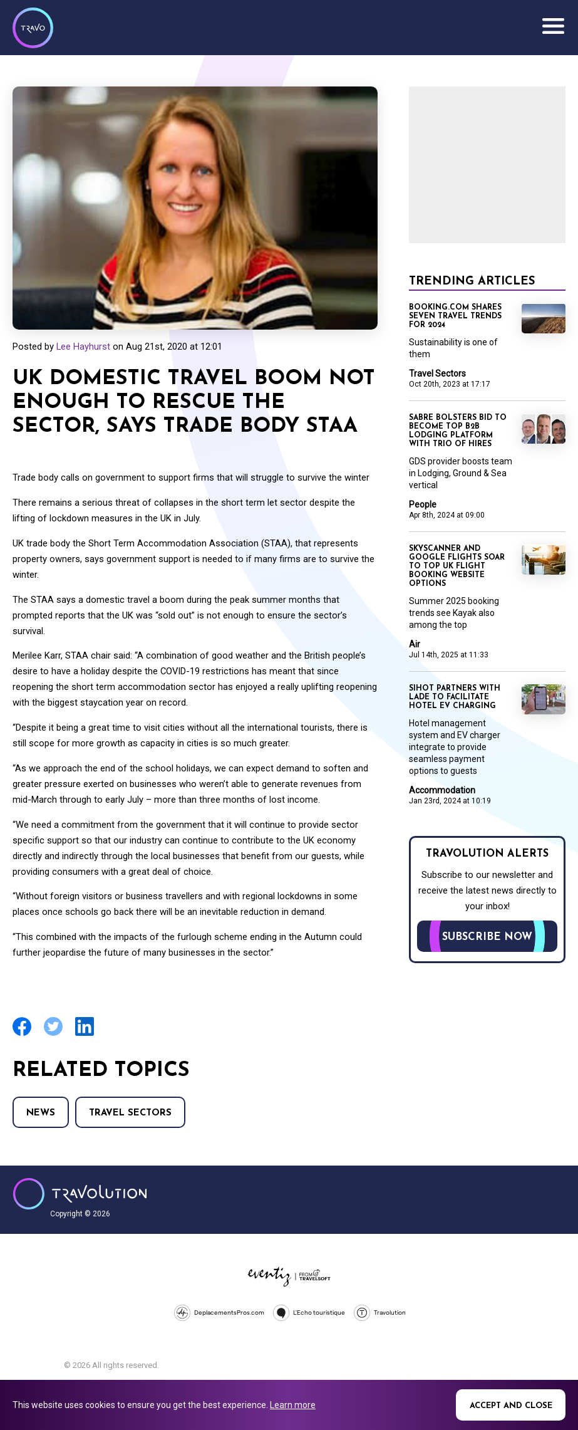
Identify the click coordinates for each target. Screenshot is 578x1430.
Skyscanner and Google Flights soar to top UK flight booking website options (457, 566)
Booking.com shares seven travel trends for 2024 (455, 316)
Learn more (293, 1405)
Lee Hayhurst (83, 346)
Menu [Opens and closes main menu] (553, 26)
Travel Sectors (130, 1113)
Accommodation (442, 790)
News (40, 1113)
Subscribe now (487, 937)
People (422, 504)
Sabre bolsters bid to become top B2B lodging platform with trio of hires (458, 431)
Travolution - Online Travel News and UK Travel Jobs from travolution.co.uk (80, 1193)
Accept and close (511, 1406)
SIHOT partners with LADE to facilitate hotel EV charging (454, 697)
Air (414, 644)
